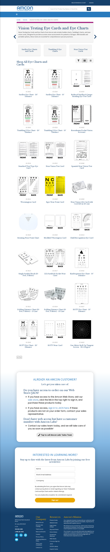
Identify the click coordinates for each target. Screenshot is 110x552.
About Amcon (40, 522)
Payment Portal (54, 529)
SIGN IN (91, 3)
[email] (55, 474)
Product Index (54, 520)
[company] (55, 480)
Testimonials (39, 529)
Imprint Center (54, 549)
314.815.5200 (18, 529)
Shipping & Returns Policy (41, 540)
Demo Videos (53, 532)
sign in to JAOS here (58, 408)
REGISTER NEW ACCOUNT (79, 3)
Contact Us (39, 547)
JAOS (51, 544)
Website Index (53, 523)
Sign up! (55, 500)
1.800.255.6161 (19, 531)
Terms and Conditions (39, 544)
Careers (38, 534)
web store (33, 399)
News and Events (41, 531)
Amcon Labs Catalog (39, 525)
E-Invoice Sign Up (54, 541)
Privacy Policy (40, 537)
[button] (14, 35)
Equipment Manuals (53, 535)
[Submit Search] (89, 9)
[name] (55, 468)
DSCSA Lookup (54, 546)
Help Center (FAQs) (53, 526)
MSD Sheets (53, 539)
